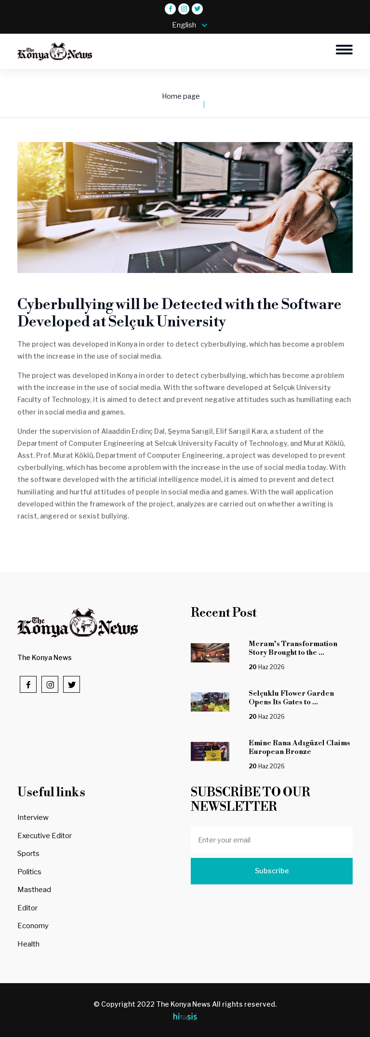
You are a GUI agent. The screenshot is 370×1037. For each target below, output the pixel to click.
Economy (33, 925)
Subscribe (272, 871)
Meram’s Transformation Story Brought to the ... (293, 648)
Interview (33, 817)
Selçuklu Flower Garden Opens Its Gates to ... (291, 698)
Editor (27, 908)
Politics (29, 872)
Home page (181, 96)
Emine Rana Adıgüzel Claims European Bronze (299, 747)
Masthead (34, 889)
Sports (28, 853)
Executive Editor (44, 835)
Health (28, 944)
